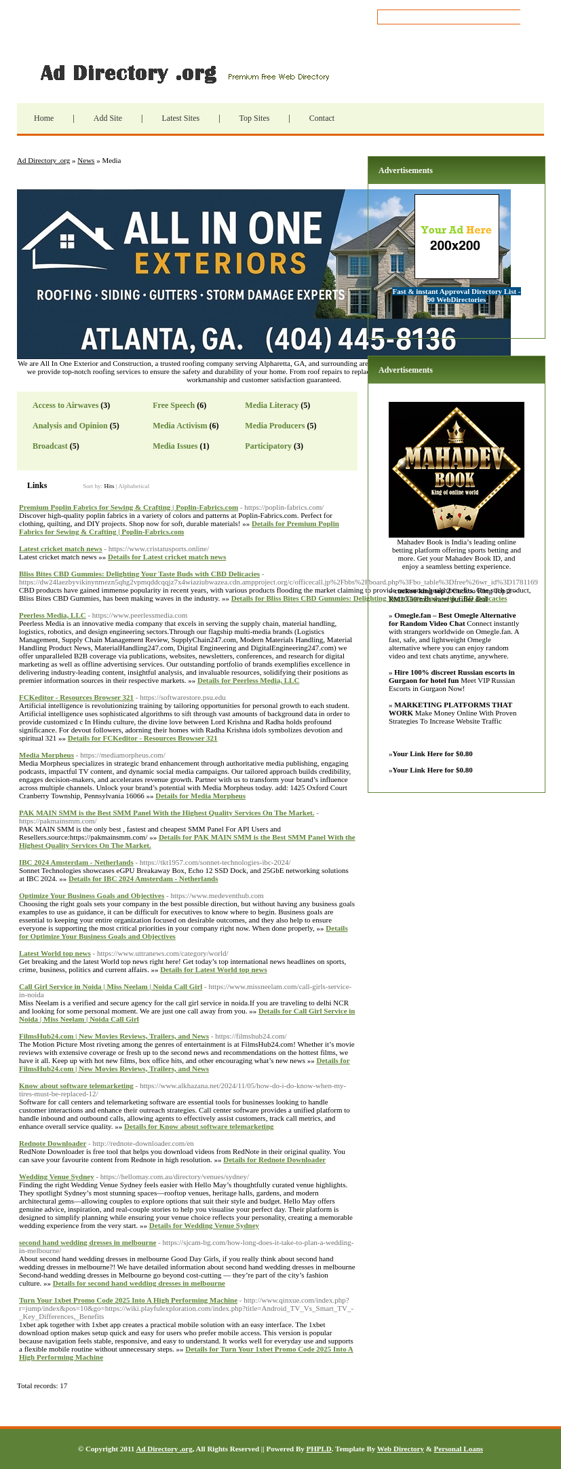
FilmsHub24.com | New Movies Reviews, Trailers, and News (114, 1036)
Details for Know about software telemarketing (198, 1126)
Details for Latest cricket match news (167, 557)
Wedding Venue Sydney (56, 1176)
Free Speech (174, 405)
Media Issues (175, 446)
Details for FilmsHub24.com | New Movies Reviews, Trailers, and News (184, 1064)
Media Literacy (271, 405)
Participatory (268, 446)
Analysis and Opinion (70, 425)
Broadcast (50, 446)
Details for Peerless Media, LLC (248, 680)
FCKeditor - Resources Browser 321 (76, 697)
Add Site (108, 118)
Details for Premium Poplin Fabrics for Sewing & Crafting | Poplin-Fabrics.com (179, 527)
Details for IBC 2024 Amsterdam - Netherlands (143, 878)
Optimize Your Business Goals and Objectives (91, 895)
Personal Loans (458, 1449)
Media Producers (275, 425)
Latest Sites (180, 118)
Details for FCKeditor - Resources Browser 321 (143, 738)
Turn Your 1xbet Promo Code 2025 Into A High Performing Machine (128, 1300)
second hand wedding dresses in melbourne (87, 1242)
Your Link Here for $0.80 (433, 753)
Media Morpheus (46, 755)
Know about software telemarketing (76, 1085)
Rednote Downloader (52, 1143)
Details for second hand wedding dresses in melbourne (139, 1283)
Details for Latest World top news (213, 969)
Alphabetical (133, 486)
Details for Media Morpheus (200, 796)
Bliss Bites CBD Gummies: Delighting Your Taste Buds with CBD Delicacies (139, 574)
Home (44, 118)
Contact (321, 118)
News (85, 160)
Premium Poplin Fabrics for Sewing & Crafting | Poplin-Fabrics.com (128, 507)
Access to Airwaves (65, 405)
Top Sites (254, 118)
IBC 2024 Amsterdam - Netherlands (76, 862)
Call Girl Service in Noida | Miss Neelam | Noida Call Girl (110, 986)
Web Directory (400, 1449)
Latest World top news (55, 953)
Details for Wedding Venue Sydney (204, 1225)
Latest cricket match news (60, 548)
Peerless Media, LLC (52, 615)
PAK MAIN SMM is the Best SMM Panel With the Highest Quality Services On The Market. (167, 812)
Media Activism (180, 425)
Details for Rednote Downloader (274, 1159)
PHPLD (318, 1449)
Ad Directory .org (183, 72)
